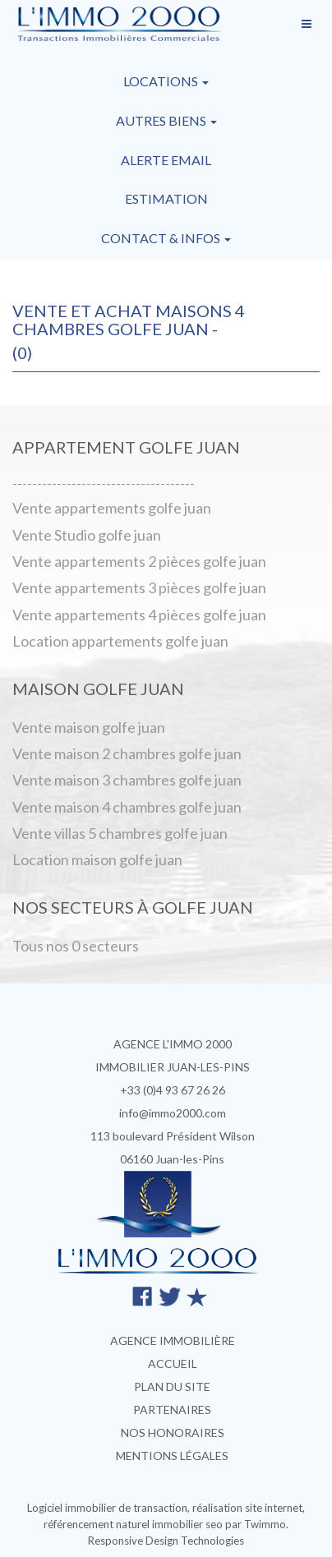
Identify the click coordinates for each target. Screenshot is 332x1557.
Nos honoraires (172, 1433)
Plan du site (172, 1386)
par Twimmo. (256, 1524)
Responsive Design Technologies (166, 1540)
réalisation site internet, (248, 1507)
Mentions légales (172, 1456)
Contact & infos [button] (166, 238)
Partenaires (172, 1410)
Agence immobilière (172, 1340)
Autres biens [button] (166, 120)
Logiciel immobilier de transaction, (109, 1507)
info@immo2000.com (172, 1113)
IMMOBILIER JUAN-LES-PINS (172, 1067)
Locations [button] (166, 81)
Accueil (172, 1363)
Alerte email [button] (166, 160)
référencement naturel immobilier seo (134, 1524)
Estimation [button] (166, 198)
